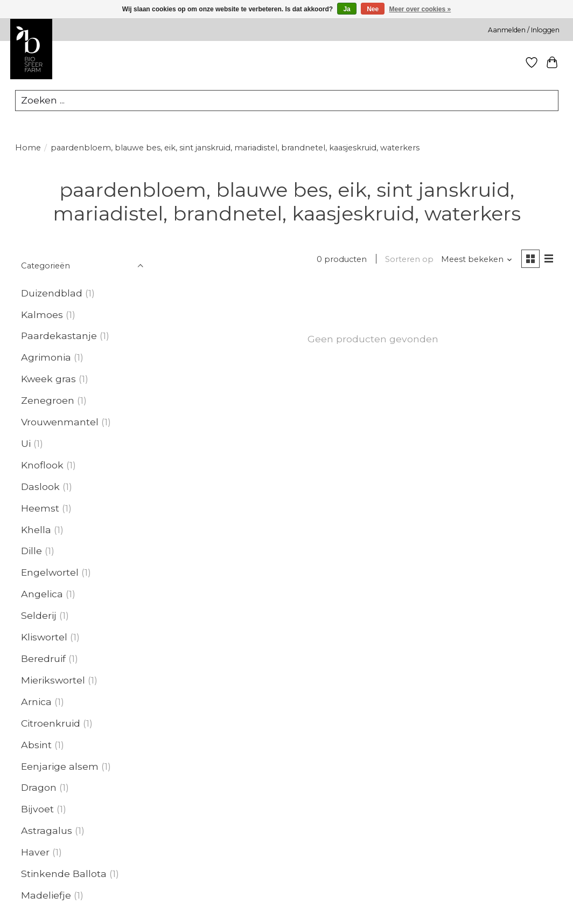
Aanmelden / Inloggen (524, 30)
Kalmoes (42, 314)
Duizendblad (51, 293)
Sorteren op (409, 260)
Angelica (42, 594)
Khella (36, 530)
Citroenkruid (50, 723)
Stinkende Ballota (64, 874)
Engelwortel (50, 572)
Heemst (40, 508)
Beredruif (43, 659)
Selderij (39, 616)
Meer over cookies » (420, 9)
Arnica (36, 702)
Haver (35, 852)
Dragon (39, 787)
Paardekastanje (59, 336)
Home (28, 148)
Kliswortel (44, 637)
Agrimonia (46, 357)
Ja (346, 9)
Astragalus (46, 831)
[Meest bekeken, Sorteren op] (476, 260)
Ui (26, 444)
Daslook (40, 487)
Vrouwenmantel (60, 422)
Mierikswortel (53, 680)
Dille (31, 551)
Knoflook (42, 465)
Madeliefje (46, 895)
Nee (373, 9)
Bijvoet (37, 809)
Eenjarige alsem (60, 766)
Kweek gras (48, 379)
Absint (36, 745)
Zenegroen (47, 400)
